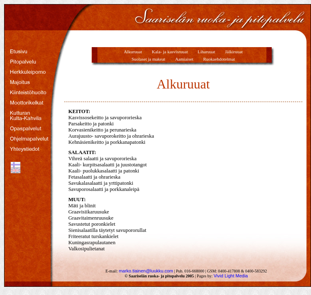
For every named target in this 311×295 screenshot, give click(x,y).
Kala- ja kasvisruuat (170, 51)
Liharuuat (206, 51)
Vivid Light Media (231, 275)
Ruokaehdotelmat (219, 59)
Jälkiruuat (234, 51)
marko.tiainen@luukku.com (146, 270)
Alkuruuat (133, 51)
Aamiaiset (184, 59)
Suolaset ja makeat (148, 59)
